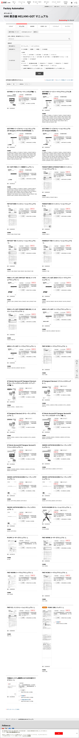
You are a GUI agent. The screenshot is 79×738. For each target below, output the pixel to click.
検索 (39, 73)
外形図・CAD (44, 26)
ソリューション (21, 2)
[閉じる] (77, 733)
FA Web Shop (66, 2)
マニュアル (21, 26)
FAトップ (14, 2)
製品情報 (29, 2)
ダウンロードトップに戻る (13, 709)
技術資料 (32, 26)
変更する (35, 32)
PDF (23, 103)
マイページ (63, 6)
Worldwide (72, 2)
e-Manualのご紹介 (49, 80)
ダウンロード (46, 2)
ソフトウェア (56, 26)
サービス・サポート (37, 2)
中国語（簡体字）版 (26, 699)
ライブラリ (67, 26)
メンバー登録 (69, 6)
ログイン (76, 6)
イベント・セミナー (56, 2)
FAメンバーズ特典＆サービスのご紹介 (64, 80)
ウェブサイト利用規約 (26, 735)
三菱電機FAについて (48, 6)
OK (58, 733)
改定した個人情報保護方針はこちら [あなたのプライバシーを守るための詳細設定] (13, 732)
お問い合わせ (56, 6)
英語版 (58, 622)
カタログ (11, 26)
